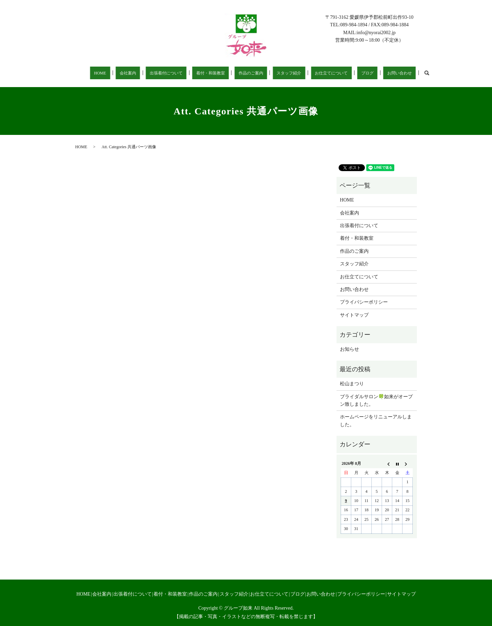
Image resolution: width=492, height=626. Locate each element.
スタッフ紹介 (270, 72)
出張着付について (157, 72)
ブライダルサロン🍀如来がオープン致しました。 (376, 400)
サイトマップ (354, 315)
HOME (100, 72)
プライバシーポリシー (364, 302)
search (393, 73)
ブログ (341, 72)
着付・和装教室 (198, 72)
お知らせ (349, 349)
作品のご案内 (235, 72)
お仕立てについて (309, 72)
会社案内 (122, 72)
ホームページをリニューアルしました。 (376, 420)
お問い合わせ (368, 72)
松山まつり (352, 383)
